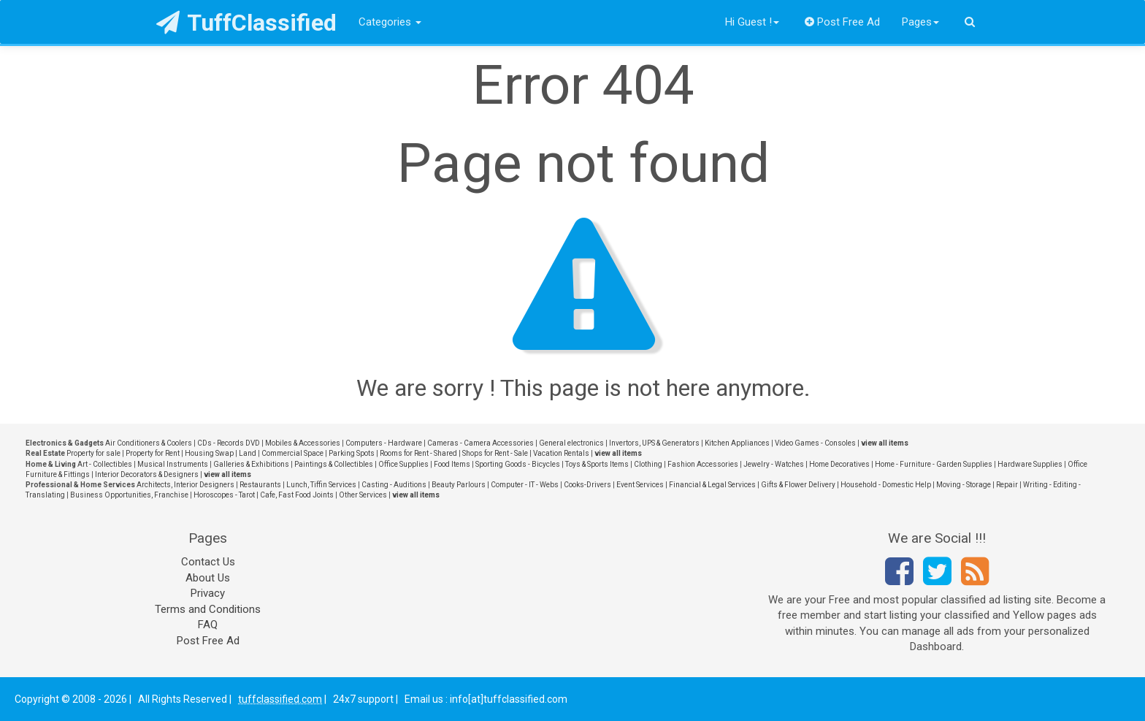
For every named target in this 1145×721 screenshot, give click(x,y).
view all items (884, 443)
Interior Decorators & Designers (147, 474)
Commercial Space (292, 453)
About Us (207, 577)
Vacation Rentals (561, 453)
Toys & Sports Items (597, 464)
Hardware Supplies (1029, 464)
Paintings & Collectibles (333, 464)
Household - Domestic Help (885, 485)
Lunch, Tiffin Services (321, 485)
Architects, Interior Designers (185, 485)
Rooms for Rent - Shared (418, 453)
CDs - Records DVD (228, 443)
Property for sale (93, 453)
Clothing (648, 464)
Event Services (640, 485)
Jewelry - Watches (773, 464)
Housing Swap (209, 453)
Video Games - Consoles (815, 443)
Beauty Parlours (459, 485)
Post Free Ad (843, 21)
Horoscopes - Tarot (224, 495)
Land (247, 453)
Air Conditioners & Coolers (148, 443)
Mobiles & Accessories (302, 443)
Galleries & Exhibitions (251, 464)
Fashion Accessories (702, 464)
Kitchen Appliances (737, 443)
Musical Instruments (172, 464)
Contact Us (208, 561)
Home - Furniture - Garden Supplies (933, 464)
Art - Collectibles (104, 464)
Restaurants (260, 485)
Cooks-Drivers (587, 485)
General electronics (571, 443)
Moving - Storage (963, 485)
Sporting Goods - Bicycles (517, 464)
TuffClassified (246, 23)
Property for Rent (153, 453)
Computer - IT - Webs (525, 485)
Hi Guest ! (752, 21)
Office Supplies (403, 464)
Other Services (363, 495)
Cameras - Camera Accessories (480, 443)
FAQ (208, 624)
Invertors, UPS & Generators (654, 443)
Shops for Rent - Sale (495, 453)
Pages (920, 21)
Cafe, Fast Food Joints (297, 495)
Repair (1007, 485)
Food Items (452, 464)
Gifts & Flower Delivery (798, 485)
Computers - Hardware (383, 443)
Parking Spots (352, 453)
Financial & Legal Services (712, 485)
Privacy (208, 593)
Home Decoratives (839, 464)
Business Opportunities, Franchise (129, 495)
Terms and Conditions (208, 609)
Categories (390, 21)
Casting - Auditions (393, 485)
